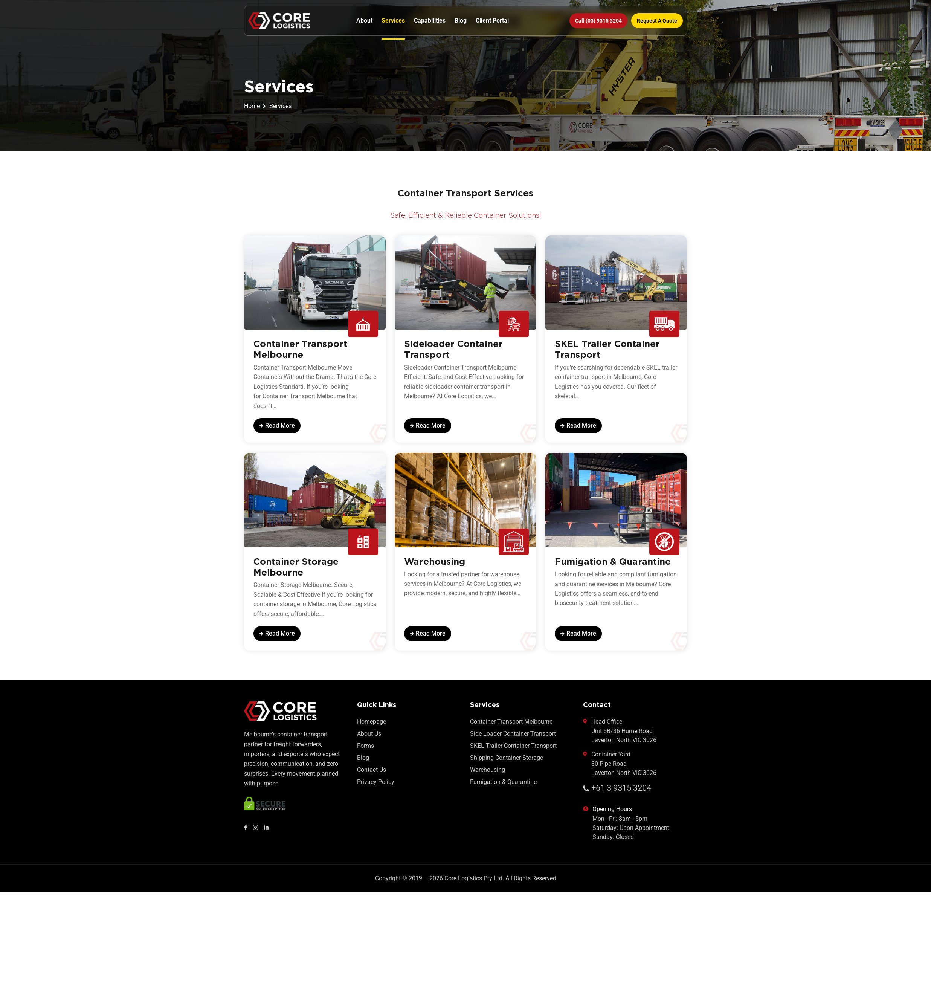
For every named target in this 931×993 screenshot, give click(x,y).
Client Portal (492, 20)
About (364, 20)
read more (277, 426)
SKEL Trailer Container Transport (513, 749)
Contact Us (371, 774)
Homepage (371, 725)
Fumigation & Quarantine (503, 786)
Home (252, 106)
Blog (461, 20)
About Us (369, 737)
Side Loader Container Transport (513, 737)
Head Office (619, 735)
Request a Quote (657, 21)
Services (393, 20)
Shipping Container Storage (506, 761)
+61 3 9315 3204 (617, 792)
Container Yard (619, 768)
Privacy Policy (375, 786)
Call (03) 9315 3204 (598, 21)
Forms (365, 749)
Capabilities (430, 20)
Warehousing (487, 774)
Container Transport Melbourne (511, 725)
